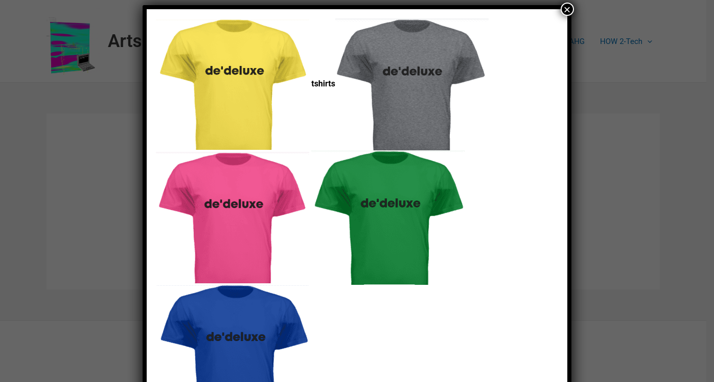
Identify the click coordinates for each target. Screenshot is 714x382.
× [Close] (567, 9)
